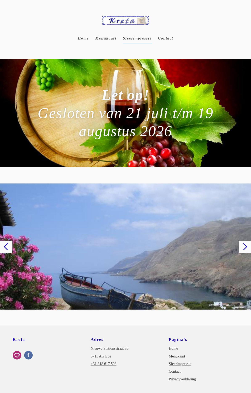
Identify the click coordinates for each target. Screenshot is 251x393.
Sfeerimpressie (137, 38)
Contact (165, 38)
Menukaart (105, 38)
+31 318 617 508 (103, 364)
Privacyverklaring (182, 379)
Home (83, 38)
